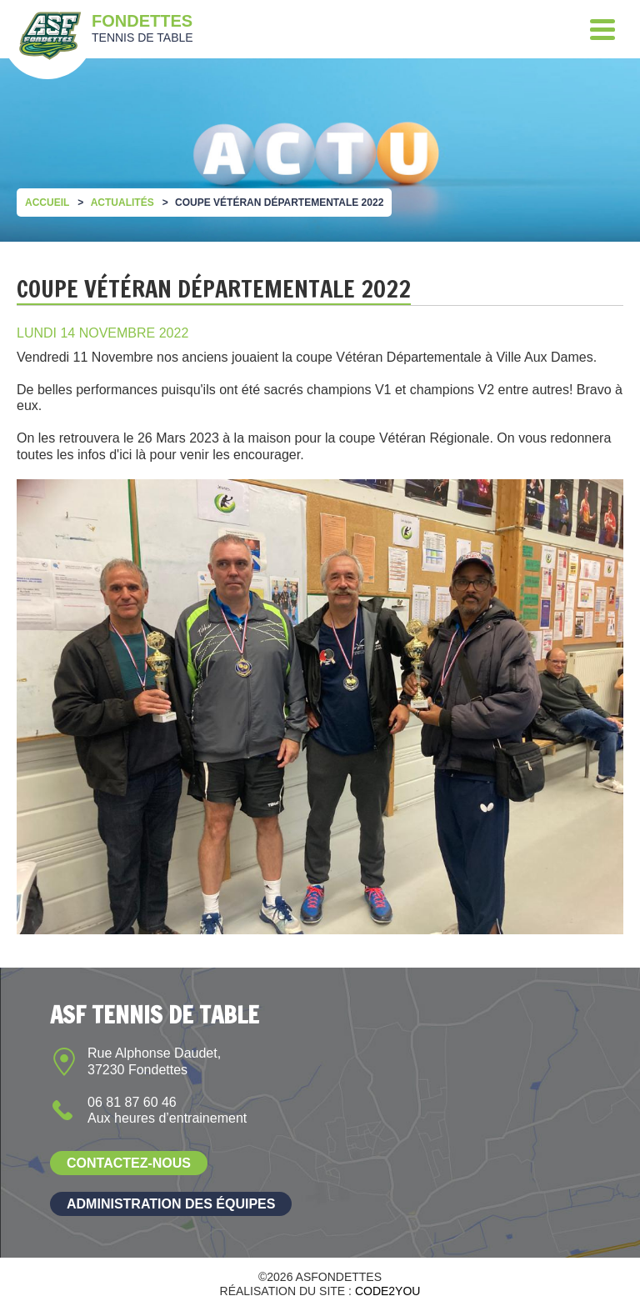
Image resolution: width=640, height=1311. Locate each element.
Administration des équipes (171, 1204)
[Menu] (602, 29)
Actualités (122, 202)
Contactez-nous (129, 1163)
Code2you (388, 1291)
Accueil (47, 202)
